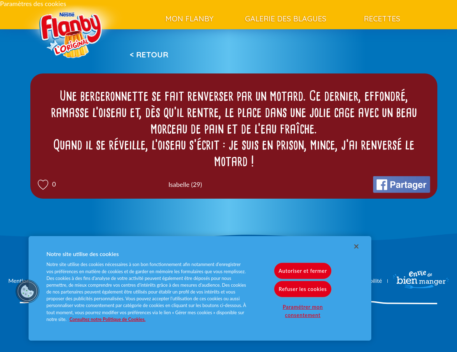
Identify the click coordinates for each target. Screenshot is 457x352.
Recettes (382, 18)
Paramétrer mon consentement (303, 311)
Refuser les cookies (303, 289)
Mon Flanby (189, 18)
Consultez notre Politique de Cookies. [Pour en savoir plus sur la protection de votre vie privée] (108, 319)
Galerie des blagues (285, 18)
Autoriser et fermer (302, 271)
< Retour (149, 54)
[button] (27, 291)
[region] (200, 288)
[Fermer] (356, 246)
